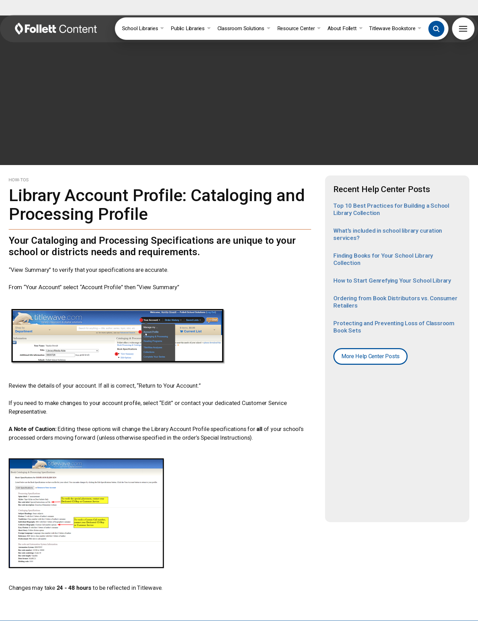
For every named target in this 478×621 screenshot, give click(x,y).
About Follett (344, 28)
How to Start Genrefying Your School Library (392, 274)
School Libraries (143, 28)
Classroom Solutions (243, 28)
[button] (436, 28)
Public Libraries (190, 28)
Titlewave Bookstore (395, 28)
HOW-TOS (19, 173)
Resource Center (299, 28)
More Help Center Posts (370, 350)
